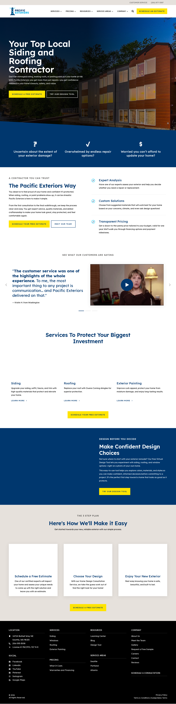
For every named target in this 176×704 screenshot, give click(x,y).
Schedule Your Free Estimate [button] (29, 224)
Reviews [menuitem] (135, 662)
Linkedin (16, 665)
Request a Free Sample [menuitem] (142, 649)
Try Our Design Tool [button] (62, 94)
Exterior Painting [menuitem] (57, 649)
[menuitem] (138, 2)
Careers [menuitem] (135, 653)
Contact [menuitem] (135, 658)
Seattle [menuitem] (93, 661)
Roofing (70, 383)
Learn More (18, 400)
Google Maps (18, 680)
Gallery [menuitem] (134, 645)
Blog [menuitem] (92, 640)
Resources (86, 11)
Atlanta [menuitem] (94, 670)
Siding (16, 383)
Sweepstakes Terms (159, 698)
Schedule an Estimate (152, 11)
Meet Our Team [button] (63, 224)
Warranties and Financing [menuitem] (62, 670)
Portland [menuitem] (94, 666)
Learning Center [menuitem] (98, 636)
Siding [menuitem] (53, 636)
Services (56, 11)
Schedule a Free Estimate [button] (27, 94)
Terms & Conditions (142, 698)
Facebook (17, 661)
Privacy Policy (161, 695)
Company (122, 11)
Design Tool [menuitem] (95, 645)
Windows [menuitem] (54, 640)
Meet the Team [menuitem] (138, 640)
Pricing (71, 11)
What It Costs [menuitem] (56, 666)
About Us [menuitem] (135, 636)
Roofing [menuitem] (53, 645)
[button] (133, 11)
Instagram (17, 676)
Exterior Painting (129, 383)
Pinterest (16, 672)
